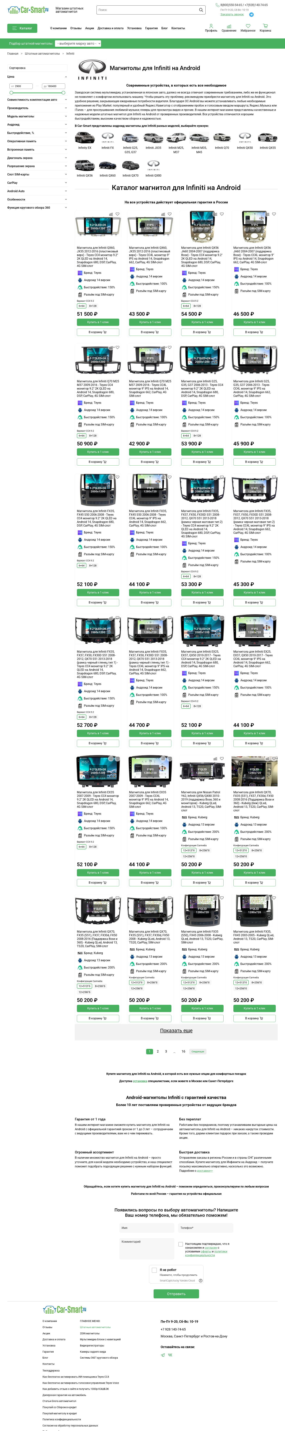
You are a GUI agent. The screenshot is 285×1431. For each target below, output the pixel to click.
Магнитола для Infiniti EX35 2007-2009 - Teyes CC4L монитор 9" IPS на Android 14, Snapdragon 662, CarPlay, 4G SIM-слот (148, 799)
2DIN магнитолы (90, 1333)
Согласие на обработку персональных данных (70, 1425)
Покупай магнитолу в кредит (60, 1413)
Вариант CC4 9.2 (85, 301)
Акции (89, 28)
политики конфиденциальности (206, 1253)
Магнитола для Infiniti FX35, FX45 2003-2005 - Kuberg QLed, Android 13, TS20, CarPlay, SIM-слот (253, 937)
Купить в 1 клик (98, 322)
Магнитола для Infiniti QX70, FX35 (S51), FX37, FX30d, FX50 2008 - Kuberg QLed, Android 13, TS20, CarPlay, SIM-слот (149, 937)
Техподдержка (51, 1370)
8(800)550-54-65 (229, 5)
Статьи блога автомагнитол (59, 1401)
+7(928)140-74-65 (256, 5)
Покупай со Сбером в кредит (60, 1407)
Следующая (198, 1051)
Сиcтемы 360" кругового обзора (99, 1357)
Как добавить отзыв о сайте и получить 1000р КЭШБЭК (76, 1389)
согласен (211, 1247)
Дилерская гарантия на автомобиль (64, 1395)
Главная (12, 53)
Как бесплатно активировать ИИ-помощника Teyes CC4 (76, 1376)
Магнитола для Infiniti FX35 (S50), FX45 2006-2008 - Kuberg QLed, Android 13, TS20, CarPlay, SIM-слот (202, 937)
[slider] (11, 92)
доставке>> (205, 1170)
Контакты (178, 28)
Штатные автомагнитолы (42, 53)
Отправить (176, 1294)
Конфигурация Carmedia (194, 845)
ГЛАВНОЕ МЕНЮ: (90, 1321)
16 (183, 1051)
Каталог (22, 28)
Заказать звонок (232, 14)
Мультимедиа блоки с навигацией (100, 1339)
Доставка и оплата (111, 28)
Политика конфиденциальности (62, 1419)
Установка (134, 28)
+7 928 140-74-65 (173, 1329)
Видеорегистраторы (92, 1345)
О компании (58, 28)
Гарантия (151, 28)
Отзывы (76, 28)
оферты (206, 1251)
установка (140, 1081)
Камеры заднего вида (93, 1351)
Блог (164, 28)
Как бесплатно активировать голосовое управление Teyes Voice (81, 1383)
